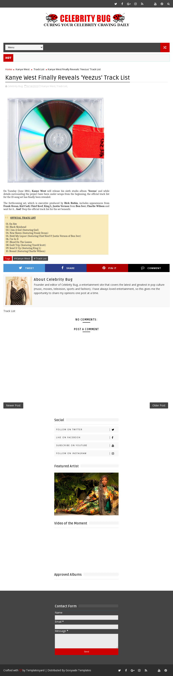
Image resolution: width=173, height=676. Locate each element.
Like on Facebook (87, 437)
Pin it (109, 268)
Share (68, 268)
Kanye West (22, 69)
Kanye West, (49, 86)
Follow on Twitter (87, 429)
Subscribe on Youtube (87, 445)
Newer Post (13, 405)
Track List (39, 69)
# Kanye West (22, 258)
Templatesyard (35, 670)
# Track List (40, 258)
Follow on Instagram (87, 453)
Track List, (62, 86)
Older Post (158, 405)
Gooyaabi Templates (78, 670)
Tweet (26, 268)
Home (8, 69)
